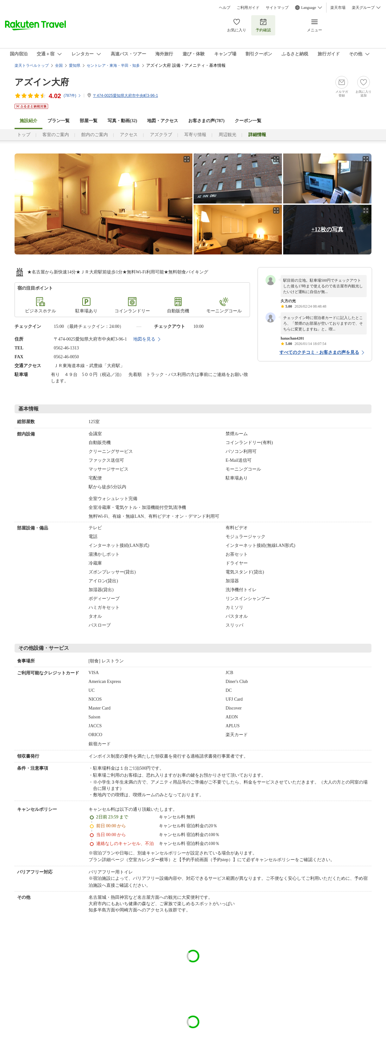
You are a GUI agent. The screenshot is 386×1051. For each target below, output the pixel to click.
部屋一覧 (88, 120)
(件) (72, 95)
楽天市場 (338, 7)
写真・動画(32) (122, 120)
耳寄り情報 (195, 134)
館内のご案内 (94, 134)
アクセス (129, 134)
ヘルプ (224, 7)
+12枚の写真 (327, 229)
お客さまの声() (206, 120)
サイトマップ (277, 7)
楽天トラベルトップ (32, 65)
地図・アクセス (162, 120)
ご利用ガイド (248, 7)
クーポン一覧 (248, 120)
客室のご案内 (55, 134)
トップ (23, 134)
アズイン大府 (42, 82)
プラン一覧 (58, 120)
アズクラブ (161, 134)
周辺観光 (227, 134)
